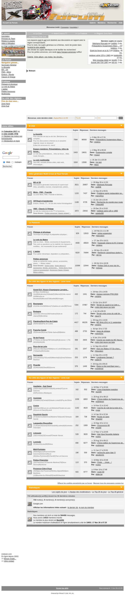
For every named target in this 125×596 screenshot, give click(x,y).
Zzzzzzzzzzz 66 (103, 425)
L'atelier (4, 89)
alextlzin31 (100, 455)
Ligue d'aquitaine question (107, 390)
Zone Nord (5, 104)
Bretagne (37, 312)
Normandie (38, 355)
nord (39, 40)
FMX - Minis (6, 72)
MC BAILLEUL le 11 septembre (109, 322)
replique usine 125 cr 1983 (99, 55)
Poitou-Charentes (40, 460)
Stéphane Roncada (100, 44)
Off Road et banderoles (43, 201)
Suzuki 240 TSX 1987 (99, 63)
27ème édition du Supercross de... (110, 399)
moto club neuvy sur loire (105, 307)
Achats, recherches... (50, 268)
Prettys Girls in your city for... (109, 266)
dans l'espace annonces (66, 52)
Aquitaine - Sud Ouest (42, 386)
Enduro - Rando (7, 75)
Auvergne (37, 398)
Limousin (37, 433)
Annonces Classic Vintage (59, 270)
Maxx (96, 165)
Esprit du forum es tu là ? (100, 51)
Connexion (65, 27)
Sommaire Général (8, 65)
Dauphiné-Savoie (40, 415)
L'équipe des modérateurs (80, 492)
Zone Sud (5, 106)
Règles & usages (8, 41)
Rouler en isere (103, 417)
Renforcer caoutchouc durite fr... (110, 253)
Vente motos (49, 266)
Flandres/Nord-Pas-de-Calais (45, 321)
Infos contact (9, 561)
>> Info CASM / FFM (9, 134)
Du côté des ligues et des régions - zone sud (49, 378)
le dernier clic (73, 508)
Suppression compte (104, 152)
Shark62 (99, 419)
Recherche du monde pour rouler (110, 202)
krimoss (99, 268)
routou (98, 437)
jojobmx (114, 48)
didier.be (99, 474)
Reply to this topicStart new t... (109, 366)
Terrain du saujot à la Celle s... (108, 305)
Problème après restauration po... (110, 193)
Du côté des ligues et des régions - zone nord (49, 281)
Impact (97, 155)
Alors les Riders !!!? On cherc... (108, 349)
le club (32, 126)
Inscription (73, 27)
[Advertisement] (13, 116)
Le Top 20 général (115, 492)
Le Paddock (34, 222)
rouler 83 (100, 472)
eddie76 (98, 360)
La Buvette (5, 67)
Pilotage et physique (9, 84)
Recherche (112, 23)
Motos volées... (38, 272)
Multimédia (5, 94)
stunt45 (99, 392)
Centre (36, 406)
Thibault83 (99, 205)
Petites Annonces (8, 92)
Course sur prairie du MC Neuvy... (110, 340)
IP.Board (61, 593)
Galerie (93, 23)
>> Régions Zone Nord (103, 34)
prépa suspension (105, 233)
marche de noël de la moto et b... (110, 408)
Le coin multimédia (41, 160)
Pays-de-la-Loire (40, 347)
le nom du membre (86, 508)
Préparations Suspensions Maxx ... (105, 46)
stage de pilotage (103, 331)
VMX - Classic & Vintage (43, 209)
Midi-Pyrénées (39, 449)
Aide (120, 23)
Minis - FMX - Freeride (42, 192)
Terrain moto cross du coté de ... (109, 314)
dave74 (98, 316)
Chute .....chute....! (104, 462)
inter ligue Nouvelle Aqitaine (108, 434)
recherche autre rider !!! (106, 453)
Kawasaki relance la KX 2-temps (110, 243)
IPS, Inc (71, 593)
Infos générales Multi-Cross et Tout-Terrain (48, 174)
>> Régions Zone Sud (37, 37)
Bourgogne (38, 304)
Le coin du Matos (8, 87)
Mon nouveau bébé (100, 60)
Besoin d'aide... (10, 559)
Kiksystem (100, 236)
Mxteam (32, 71)
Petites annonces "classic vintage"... (58, 213)
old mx (114, 63)
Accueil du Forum (10, 23)
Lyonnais (37, 442)
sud (45, 40)
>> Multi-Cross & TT (59, 34)
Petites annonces (40, 259)
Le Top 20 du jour (99, 492)
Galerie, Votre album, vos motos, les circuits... (45, 57)
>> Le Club (37, 34)
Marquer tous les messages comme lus (108, 483)
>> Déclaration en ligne (10, 141)
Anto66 (98, 428)
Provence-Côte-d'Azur (42, 469)
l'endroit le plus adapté (36, 47)
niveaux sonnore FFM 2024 (107, 294)
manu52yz (99, 196)
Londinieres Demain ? (105, 357)
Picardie (36, 365)
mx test (99, 162)
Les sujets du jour (59, 492)
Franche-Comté (39, 330)
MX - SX (4, 70)
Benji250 (60, 520)
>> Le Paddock (81, 34)
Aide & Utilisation (8, 43)
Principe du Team (8, 39)
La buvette (37, 134)
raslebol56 (118, 55)
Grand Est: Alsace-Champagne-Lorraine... (50, 290)
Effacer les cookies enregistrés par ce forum (75, 483)
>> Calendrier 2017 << (10, 131)
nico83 (114, 60)
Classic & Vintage (8, 77)
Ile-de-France (38, 338)
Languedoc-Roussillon (42, 423)
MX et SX (37, 182)
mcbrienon (99, 369)
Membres (101, 23)
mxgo (98, 410)
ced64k (114, 44)
